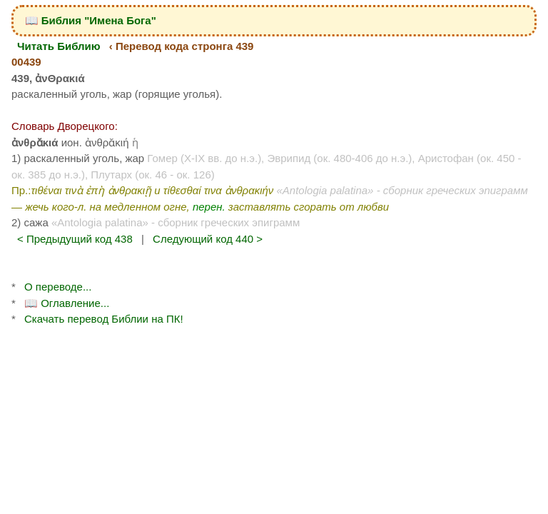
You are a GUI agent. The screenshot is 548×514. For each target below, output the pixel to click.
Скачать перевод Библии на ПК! (103, 319)
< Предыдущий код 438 (75, 239)
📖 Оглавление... (66, 303)
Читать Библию (59, 46)
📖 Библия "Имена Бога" (90, 20)
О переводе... (57, 287)
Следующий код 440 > (208, 239)
